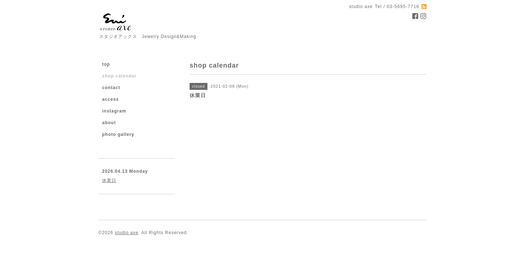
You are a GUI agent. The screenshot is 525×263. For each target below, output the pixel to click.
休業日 (109, 180)
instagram (114, 111)
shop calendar (119, 76)
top (106, 64)
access (110, 99)
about (109, 122)
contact (111, 87)
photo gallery (118, 134)
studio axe (127, 232)
